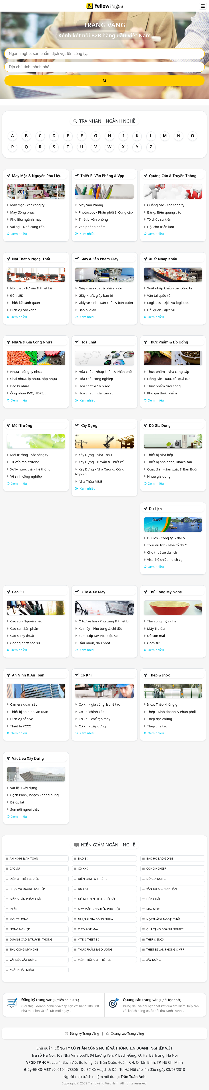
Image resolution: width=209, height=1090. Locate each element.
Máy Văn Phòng (91, 205)
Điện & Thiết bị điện (24, 879)
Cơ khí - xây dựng (92, 726)
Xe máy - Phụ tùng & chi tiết (100, 628)
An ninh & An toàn (28, 675)
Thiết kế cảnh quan (25, 302)
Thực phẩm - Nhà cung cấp (168, 371)
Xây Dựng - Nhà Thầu (95, 454)
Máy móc (153, 909)
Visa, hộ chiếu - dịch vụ (165, 559)
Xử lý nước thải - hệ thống (30, 469)
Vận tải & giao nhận (161, 889)
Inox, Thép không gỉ (162, 704)
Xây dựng (88, 425)
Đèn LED (17, 295)
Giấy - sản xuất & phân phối (100, 288)
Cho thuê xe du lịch (162, 552)
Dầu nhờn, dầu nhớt (94, 643)
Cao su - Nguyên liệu (26, 621)
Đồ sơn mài (156, 635)
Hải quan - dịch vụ (161, 310)
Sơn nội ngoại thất (24, 809)
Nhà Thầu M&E (90, 481)
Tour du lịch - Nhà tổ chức (167, 545)
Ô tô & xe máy (92, 591)
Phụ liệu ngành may (25, 219)
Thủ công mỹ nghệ (165, 591)
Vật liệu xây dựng (28, 758)
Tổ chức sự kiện (159, 219)
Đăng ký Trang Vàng (84, 1033)
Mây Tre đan (156, 628)
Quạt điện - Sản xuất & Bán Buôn (173, 469)
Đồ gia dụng (160, 425)
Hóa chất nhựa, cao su (96, 393)
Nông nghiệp (20, 929)
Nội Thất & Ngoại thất (31, 258)
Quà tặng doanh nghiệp (165, 929)
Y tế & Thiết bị (88, 939)
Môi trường (22, 425)
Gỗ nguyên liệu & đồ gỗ (96, 899)
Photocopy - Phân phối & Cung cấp (106, 212)
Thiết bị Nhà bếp (160, 454)
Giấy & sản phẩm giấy (99, 258)
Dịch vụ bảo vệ (21, 719)
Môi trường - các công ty (29, 454)
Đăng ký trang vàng (50, 999)
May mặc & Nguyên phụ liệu (36, 175)
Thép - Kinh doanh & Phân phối (171, 711)
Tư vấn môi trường (24, 462)
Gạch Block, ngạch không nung (34, 795)
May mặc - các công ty (27, 205)
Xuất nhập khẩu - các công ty (169, 288)
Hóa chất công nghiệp (96, 378)
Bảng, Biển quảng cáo (164, 212)
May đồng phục (22, 212)
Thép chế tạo (157, 726)
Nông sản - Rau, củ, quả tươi (169, 378)
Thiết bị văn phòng (93, 219)
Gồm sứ (153, 643)
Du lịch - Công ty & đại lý (166, 538)
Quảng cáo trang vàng (152, 999)
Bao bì (83, 858)
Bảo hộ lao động (159, 858)
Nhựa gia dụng (159, 476)
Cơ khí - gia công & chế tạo (99, 704)
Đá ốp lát (17, 802)
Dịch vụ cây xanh (23, 310)
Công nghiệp (156, 868)
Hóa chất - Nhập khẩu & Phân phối (106, 371)
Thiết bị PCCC (20, 726)
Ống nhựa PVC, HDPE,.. (28, 393)
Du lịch (155, 508)
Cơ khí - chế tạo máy (94, 719)
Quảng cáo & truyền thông (173, 175)
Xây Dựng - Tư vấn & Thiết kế (101, 462)
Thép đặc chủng (159, 719)
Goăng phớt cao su (25, 643)
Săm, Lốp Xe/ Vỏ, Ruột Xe (98, 635)
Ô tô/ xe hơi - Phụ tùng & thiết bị (104, 621)
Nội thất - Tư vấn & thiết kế (31, 288)
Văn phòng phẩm (92, 226)
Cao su (18, 591)
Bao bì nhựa (19, 386)
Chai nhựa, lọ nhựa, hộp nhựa (33, 378)
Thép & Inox (159, 675)
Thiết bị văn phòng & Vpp (102, 175)
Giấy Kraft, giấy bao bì (96, 295)
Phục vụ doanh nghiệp (27, 889)
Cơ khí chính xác (91, 711)
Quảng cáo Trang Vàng (127, 1033)
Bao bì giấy (87, 310)
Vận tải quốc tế (158, 295)
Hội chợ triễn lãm (160, 226)
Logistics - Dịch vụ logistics (168, 302)
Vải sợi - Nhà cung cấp (27, 226)
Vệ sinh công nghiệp (26, 476)
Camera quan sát (23, 704)
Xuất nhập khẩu (163, 258)
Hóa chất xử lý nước (94, 386)
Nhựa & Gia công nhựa (32, 342)
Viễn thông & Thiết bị (94, 960)
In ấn (14, 909)
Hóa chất (88, 342)
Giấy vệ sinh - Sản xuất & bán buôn (106, 302)
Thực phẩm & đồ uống (168, 342)
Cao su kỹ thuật (22, 635)
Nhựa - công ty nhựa (26, 371)
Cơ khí (86, 675)
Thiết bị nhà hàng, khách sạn (169, 462)
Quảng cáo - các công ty (166, 205)
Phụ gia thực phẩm (162, 393)
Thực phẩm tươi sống (164, 386)
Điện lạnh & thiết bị (93, 879)
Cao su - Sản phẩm (24, 628)
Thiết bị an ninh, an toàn (29, 711)
